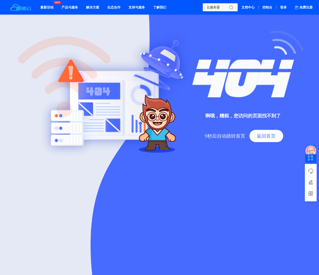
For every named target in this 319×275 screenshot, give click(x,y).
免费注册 (306, 7)
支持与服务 (136, 7)
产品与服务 (70, 7)
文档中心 (248, 7)
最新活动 (48, 5)
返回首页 (266, 136)
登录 (283, 7)
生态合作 (113, 7)
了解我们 (159, 7)
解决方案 (92, 7)
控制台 (267, 7)
